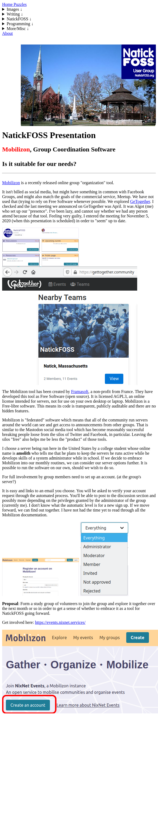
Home (8, 4)
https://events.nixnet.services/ (60, 622)
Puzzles (20, 4)
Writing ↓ (15, 14)
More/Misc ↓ (18, 28)
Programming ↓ (20, 23)
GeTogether (140, 201)
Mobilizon (11, 182)
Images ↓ (14, 9)
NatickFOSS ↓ (19, 19)
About (7, 33)
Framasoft (79, 391)
